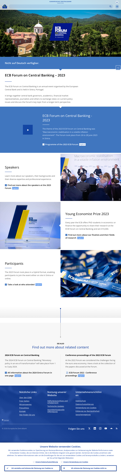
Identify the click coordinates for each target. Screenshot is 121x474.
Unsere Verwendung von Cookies (75, 462)
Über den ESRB (25, 397)
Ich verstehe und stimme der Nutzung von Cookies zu (32, 468)
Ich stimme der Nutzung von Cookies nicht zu (89, 468)
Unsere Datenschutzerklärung (46, 462)
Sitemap (6, 420)
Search (110, 6)
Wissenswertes (25, 404)
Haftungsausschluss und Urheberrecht (57, 402)
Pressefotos (24, 408)
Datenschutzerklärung (85, 404)
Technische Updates (55, 406)
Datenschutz (81, 401)
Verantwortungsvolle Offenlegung (55, 410)
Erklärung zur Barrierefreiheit (87, 411)
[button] (117, 2)
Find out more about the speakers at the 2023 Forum (28, 186)
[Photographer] (119, 199)
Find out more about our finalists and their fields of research (90, 236)
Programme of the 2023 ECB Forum (61, 144)
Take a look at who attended (21, 284)
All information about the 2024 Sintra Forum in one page (28, 374)
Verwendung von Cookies (86, 407)
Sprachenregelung (83, 414)
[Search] (59, 6)
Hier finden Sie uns (27, 415)
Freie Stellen (24, 401)
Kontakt (22, 411)
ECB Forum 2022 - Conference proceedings (81, 374)
